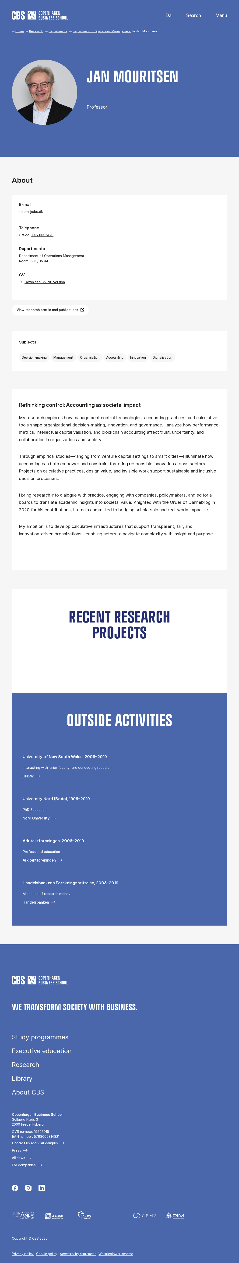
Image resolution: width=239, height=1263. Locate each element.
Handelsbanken (36, 902)
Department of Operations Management (102, 31)
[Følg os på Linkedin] (42, 1188)
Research (36, 31)
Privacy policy (23, 1254)
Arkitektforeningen (39, 860)
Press (16, 1150)
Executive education (42, 1051)
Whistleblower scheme (115, 1254)
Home (19, 31)
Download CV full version (45, 282)
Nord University (36, 818)
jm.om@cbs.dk (31, 211)
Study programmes (40, 1037)
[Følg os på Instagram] (28, 1188)
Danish (164, 15)
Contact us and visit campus (35, 1143)
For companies (24, 1165)
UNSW (28, 776)
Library (22, 1078)
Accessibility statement (78, 1254)
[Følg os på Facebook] (15, 1188)
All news (18, 1158)
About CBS (28, 1092)
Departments (58, 31)
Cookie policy (46, 1254)
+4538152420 (42, 235)
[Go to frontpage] (40, 15)
